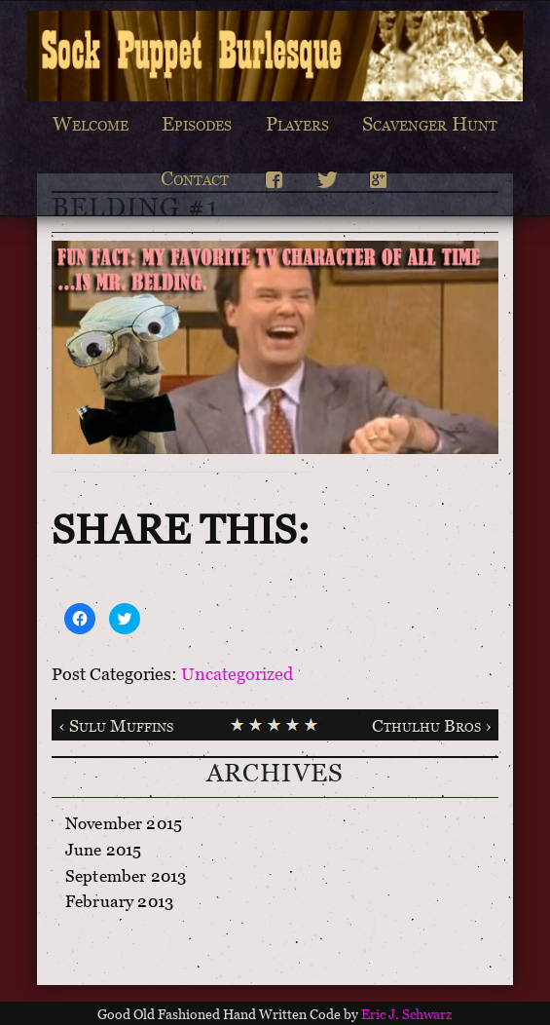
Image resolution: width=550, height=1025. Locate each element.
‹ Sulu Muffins (115, 728)
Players (297, 127)
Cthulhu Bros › (432, 728)
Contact (195, 182)
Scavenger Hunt (429, 127)
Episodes (197, 127)
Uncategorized (237, 677)
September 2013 (125, 879)
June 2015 (103, 853)
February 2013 (119, 905)
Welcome (90, 127)
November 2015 (123, 827)
